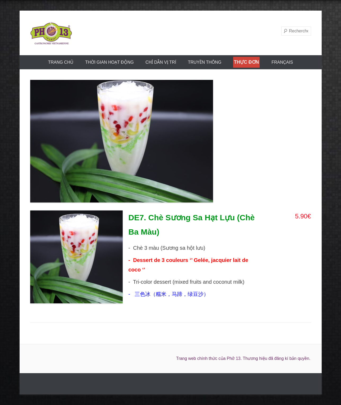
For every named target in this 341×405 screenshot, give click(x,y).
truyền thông (204, 62)
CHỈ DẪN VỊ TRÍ (160, 62)
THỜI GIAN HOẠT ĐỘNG (109, 62)
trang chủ (60, 62)
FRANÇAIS (282, 62)
